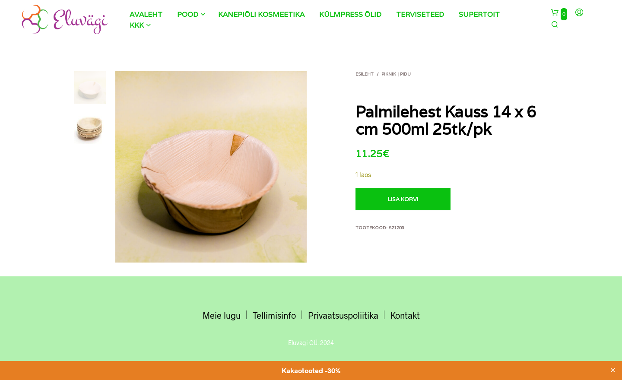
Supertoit (479, 14)
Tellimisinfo (274, 315)
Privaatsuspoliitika (343, 315)
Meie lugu (222, 315)
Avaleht (146, 14)
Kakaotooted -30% (311, 370)
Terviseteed (420, 14)
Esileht (364, 74)
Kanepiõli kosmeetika (261, 14)
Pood (187, 14)
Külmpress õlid (350, 14)
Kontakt (405, 315)
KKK (137, 25)
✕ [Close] (613, 370)
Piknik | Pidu (396, 74)
